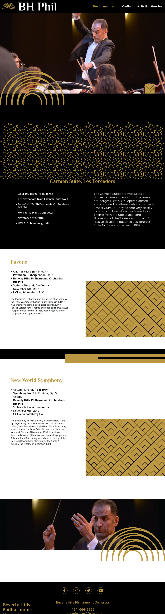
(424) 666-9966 (82, 609)
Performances (104, 6)
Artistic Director (150, 6)
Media (126, 6)
